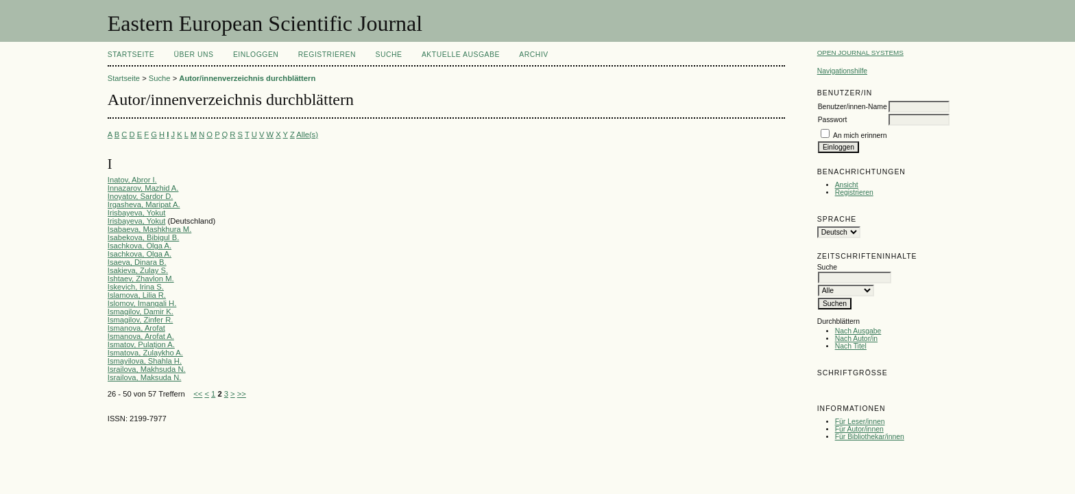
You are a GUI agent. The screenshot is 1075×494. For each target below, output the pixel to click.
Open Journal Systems (860, 52)
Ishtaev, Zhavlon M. (141, 278)
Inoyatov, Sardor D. (140, 196)
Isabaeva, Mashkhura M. (150, 229)
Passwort (832, 120)
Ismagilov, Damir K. (140, 311)
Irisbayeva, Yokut (137, 213)
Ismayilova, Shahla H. (145, 361)
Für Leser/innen (860, 421)
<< (197, 394)
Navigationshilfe (842, 71)
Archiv (533, 54)
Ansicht (846, 185)
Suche (388, 54)
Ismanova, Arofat (136, 328)
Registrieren (854, 192)
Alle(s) (307, 134)
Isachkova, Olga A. (139, 246)
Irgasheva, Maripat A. (144, 204)
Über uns (194, 54)
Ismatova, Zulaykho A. (145, 353)
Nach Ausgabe (858, 331)
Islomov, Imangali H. (142, 303)
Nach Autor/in (856, 338)
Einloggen (255, 54)
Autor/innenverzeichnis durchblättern (247, 78)
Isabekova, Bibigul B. (143, 237)
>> (241, 394)
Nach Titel (851, 346)
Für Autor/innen (859, 429)
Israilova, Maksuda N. (145, 377)
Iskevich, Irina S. (136, 287)
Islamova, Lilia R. (137, 295)
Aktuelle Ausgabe (461, 54)
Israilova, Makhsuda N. (147, 369)
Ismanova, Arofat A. (141, 336)
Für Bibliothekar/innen (869, 436)
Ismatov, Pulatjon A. (141, 344)
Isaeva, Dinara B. (137, 262)
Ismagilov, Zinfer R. (140, 320)
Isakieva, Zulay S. (138, 270)
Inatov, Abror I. (132, 180)
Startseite (131, 54)
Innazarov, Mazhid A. (143, 188)
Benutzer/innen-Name (852, 106)
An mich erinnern (860, 135)
